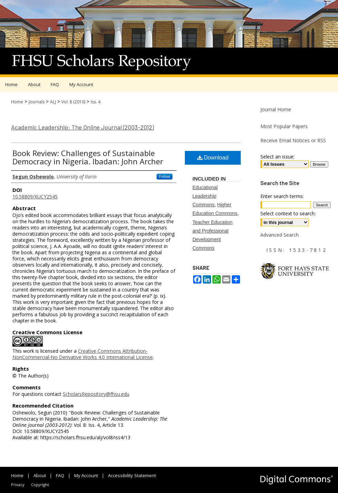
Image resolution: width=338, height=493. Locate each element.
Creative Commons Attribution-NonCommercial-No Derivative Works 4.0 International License (82, 354)
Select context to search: (288, 213)
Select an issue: (277, 156)
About (39, 475)
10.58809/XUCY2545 (35, 196)
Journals (36, 102)
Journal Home (275, 109)
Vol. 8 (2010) (73, 102)
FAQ (60, 475)
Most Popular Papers (284, 126)
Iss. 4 (95, 102)
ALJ (53, 102)
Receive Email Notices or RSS (293, 140)
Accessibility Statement (132, 475)
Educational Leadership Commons (205, 196)
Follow (164, 176)
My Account (86, 475)
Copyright (40, 484)
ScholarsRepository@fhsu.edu (96, 394)
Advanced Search (279, 235)
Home (17, 102)
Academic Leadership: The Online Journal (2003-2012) (82, 127)
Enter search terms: (282, 196)
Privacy (17, 484)
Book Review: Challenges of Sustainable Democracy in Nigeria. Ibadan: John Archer (87, 157)
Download (213, 158)
